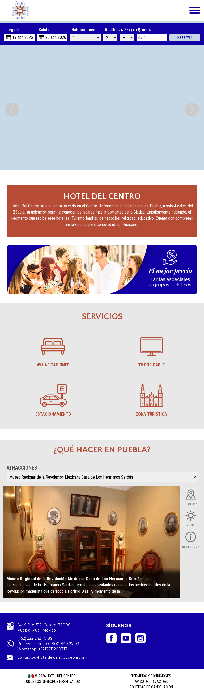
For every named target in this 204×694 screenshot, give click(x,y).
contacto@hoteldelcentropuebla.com (52, 657)
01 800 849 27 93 (62, 643)
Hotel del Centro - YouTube (126, 638)
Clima (191, 525)
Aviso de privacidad (151, 681)
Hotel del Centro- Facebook (111, 638)
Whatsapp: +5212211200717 (42, 649)
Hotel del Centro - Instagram (140, 638)
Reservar (184, 37)
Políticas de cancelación (151, 687)
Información (190, 546)
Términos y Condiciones (151, 676)
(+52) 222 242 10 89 (35, 638)
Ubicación (191, 504)
